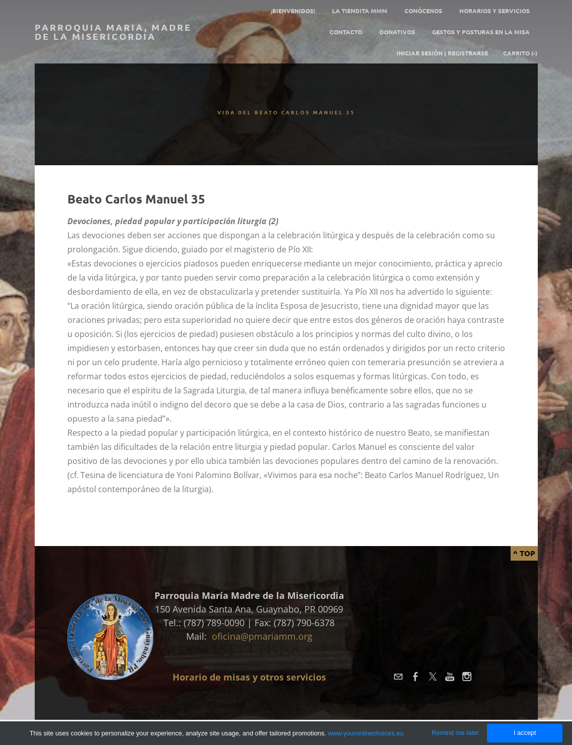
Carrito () (520, 53)
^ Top (524, 553)
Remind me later (455, 732)
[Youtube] (449, 676)
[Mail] (398, 676)
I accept (525, 732)
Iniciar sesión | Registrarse (442, 53)
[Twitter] (432, 676)
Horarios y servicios (494, 11)
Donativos (397, 32)
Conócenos (423, 11)
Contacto (346, 32)
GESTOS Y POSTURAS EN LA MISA (481, 32)
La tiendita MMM (359, 11)
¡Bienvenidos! (293, 11)
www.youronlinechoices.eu (366, 733)
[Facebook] (415, 676)
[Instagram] (466, 676)
